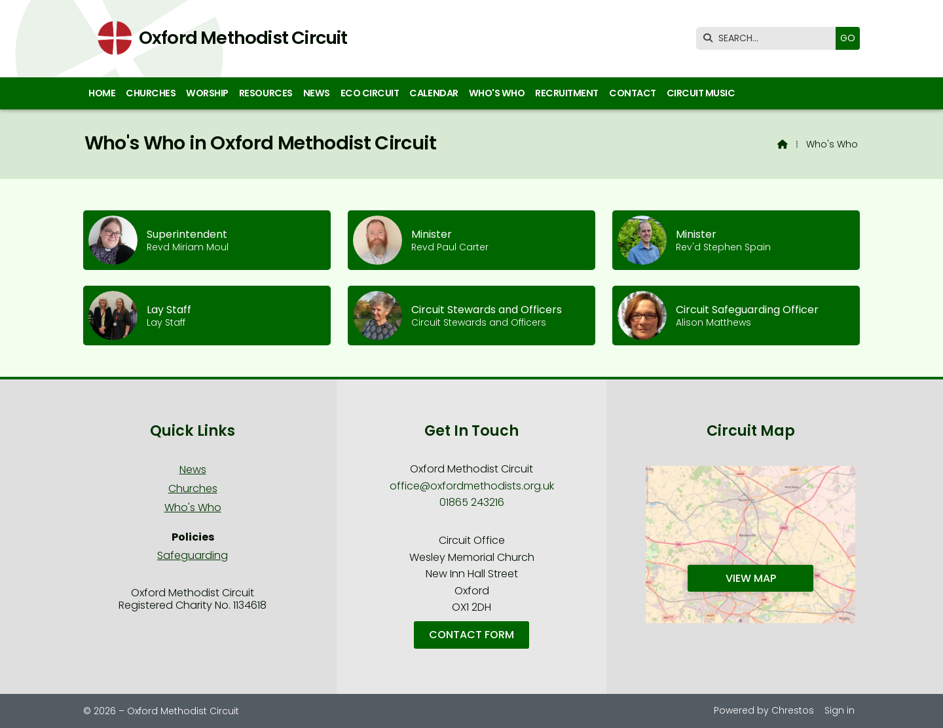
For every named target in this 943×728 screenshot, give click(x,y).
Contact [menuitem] (632, 93)
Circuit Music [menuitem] (701, 93)
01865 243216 (471, 502)
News (192, 469)
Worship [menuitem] (207, 93)
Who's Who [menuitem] (497, 93)
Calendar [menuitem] (433, 93)
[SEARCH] (769, 38)
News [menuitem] (316, 93)
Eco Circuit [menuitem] (370, 93)
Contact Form (471, 634)
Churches (192, 488)
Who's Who (192, 507)
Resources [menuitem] (266, 93)
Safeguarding (192, 555)
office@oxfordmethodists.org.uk (472, 485)
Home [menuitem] (101, 93)
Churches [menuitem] (151, 93)
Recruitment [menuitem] (567, 93)
